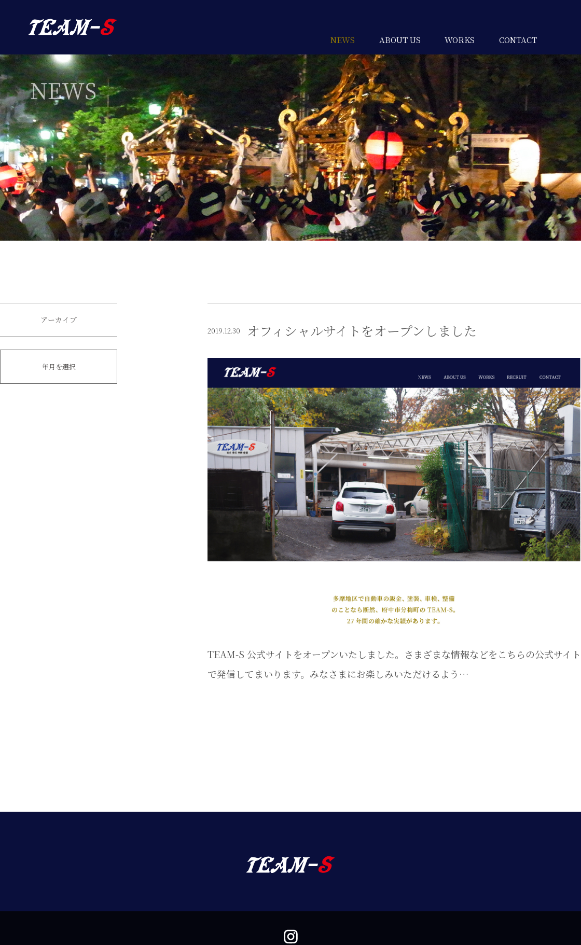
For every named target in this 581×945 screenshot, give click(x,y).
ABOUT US (400, 39)
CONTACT (518, 39)
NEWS (342, 39)
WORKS (460, 39)
